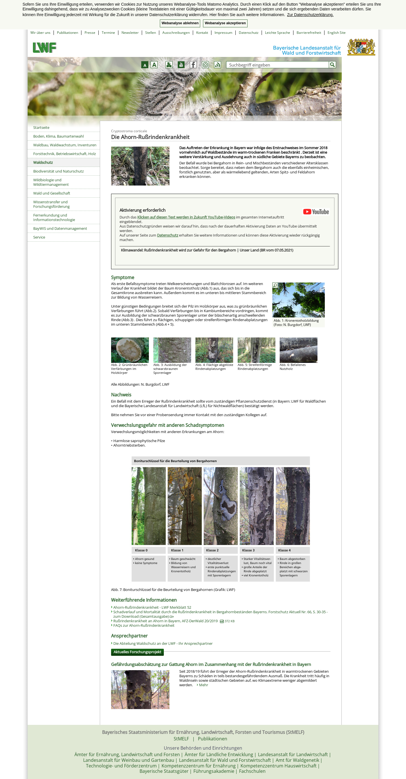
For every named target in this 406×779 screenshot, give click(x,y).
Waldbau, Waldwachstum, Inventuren (64, 144)
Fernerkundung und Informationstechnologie (54, 217)
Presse (90, 32)
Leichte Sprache (277, 32)
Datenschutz (249, 32)
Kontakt (202, 32)
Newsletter (130, 32)
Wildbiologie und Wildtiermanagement (51, 182)
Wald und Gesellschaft (51, 193)
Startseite (41, 127)
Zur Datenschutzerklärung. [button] (310, 14)
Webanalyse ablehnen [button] (180, 23)
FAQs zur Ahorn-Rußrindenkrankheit (144, 625)
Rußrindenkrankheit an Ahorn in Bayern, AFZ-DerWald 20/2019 (174, 620)
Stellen (150, 32)
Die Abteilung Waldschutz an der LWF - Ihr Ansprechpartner (163, 643)
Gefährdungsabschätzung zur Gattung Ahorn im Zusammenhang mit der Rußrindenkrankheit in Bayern (211, 664)
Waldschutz (43, 162)
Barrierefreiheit (309, 32)
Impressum (223, 32)
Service (39, 237)
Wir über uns (40, 32)
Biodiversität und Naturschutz (58, 171)
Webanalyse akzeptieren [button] (225, 23)
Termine (108, 32)
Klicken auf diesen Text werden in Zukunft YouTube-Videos (186, 217)
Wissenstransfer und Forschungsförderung (51, 204)
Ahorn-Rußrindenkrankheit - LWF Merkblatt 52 (152, 607)
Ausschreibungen (176, 32)
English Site (337, 32)
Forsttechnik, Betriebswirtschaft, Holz (64, 153)
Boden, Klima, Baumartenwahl (58, 136)
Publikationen (67, 32)
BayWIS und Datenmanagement (60, 228)
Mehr (203, 684)
